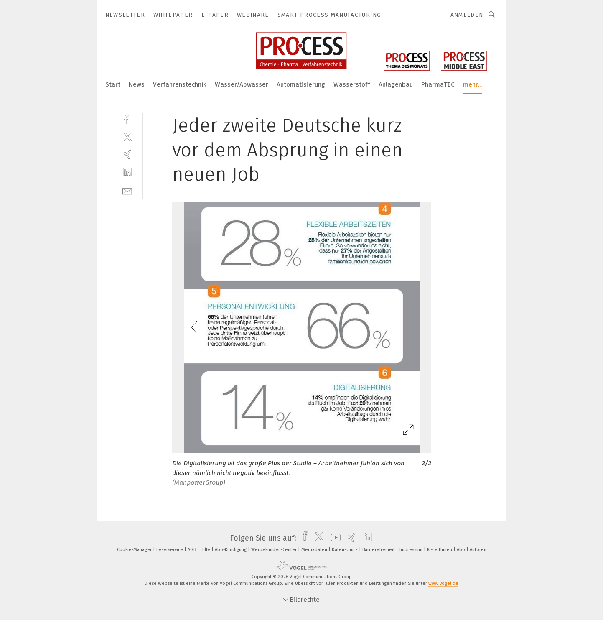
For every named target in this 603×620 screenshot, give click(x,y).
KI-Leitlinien (440, 549)
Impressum (411, 549)
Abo (461, 549)
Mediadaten (314, 549)
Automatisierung (301, 84)
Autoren (478, 549)
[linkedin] (127, 172)
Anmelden (466, 14)
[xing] (127, 154)
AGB (192, 549)
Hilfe (206, 549)
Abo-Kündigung (231, 549)
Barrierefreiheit (379, 549)
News (137, 84)
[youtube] (334, 538)
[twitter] (127, 136)
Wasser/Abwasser (241, 84)
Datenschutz (345, 549)
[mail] (127, 190)
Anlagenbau (396, 84)
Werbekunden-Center (274, 549)
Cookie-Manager (135, 549)
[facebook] (127, 118)
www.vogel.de (443, 583)
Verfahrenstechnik (179, 84)
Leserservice (170, 549)
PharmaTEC (438, 84)
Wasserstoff (351, 84)
